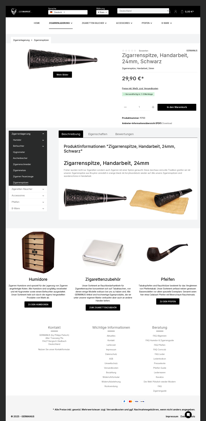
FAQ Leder (160, 354)
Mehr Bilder (62, 74)
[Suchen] (169, 11)
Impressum (111, 349)
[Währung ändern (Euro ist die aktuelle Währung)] (102, 12)
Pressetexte (160, 363)
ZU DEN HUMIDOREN (38, 304)
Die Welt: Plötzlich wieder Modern (160, 381)
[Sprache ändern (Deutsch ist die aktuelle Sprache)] (68, 12)
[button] (43, 133)
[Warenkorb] (187, 11)
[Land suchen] (143, 10)
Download (167, 123)
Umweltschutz (111, 363)
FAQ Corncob (159, 349)
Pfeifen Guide (159, 368)
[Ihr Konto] (176, 11)
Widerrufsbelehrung (111, 381)
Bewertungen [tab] (124, 134)
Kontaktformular (62, 349)
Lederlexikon (159, 358)
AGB (111, 358)
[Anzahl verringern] (125, 107)
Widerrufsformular (111, 377)
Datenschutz (111, 354)
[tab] (71, 134)
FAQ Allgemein (160, 336)
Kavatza (160, 377)
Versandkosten (111, 368)
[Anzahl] (139, 107)
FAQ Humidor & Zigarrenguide (160, 340)
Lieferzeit (111, 345)
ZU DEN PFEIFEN (168, 301)
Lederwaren (160, 372)
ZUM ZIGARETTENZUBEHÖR (103, 307)
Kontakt (111, 340)
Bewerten (143, 50)
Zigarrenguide (160, 391)
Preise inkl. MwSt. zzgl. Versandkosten (140, 88)
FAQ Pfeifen (159, 345)
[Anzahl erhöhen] (153, 107)
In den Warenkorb (177, 107)
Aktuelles (111, 336)
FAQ (160, 386)
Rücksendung (111, 386)
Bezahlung (111, 372)
